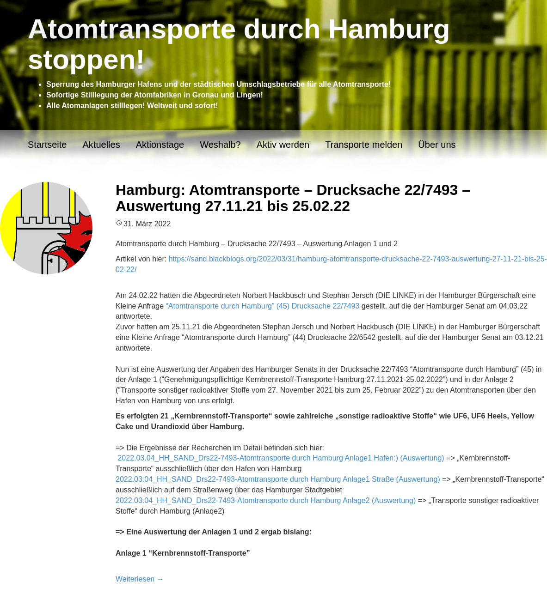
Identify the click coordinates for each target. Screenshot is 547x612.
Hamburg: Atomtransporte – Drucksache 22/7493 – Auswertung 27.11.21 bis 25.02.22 (293, 198)
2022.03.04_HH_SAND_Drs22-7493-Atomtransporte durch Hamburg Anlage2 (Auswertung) (266, 500)
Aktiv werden (283, 144)
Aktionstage (160, 144)
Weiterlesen (140, 579)
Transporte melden (363, 144)
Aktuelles (101, 144)
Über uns (436, 144)
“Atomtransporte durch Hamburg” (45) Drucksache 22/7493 (263, 306)
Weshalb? (220, 144)
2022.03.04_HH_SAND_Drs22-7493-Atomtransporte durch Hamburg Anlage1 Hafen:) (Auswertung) (280, 458)
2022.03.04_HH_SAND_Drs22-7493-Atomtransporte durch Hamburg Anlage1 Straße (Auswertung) (278, 479)
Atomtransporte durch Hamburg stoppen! (239, 44)
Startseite (47, 144)
